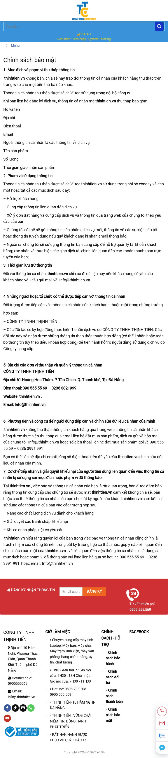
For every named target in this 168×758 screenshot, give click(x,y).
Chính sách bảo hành (113, 658)
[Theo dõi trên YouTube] (7, 718)
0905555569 (18, 683)
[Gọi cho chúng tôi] (31, 708)
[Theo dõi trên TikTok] (15, 708)
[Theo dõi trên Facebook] (7, 708)
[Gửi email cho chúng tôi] (23, 708)
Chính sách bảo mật (113, 715)
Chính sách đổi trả (112, 677)
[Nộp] (159, 26)
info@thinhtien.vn (21, 697)
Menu (12, 45)
